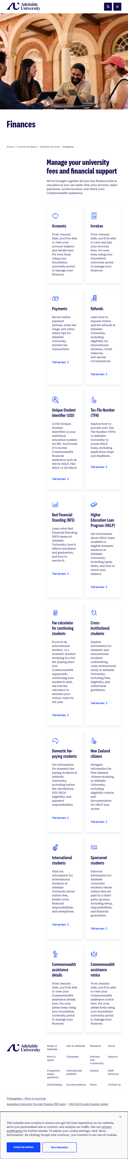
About (111, 1046)
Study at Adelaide (52, 1048)
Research (95, 1046)
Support (113, 1056)
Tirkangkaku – (26, 1098)
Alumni (94, 1070)
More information (59, 1147)
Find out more (59, 362)
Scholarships (54, 1084)
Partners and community (97, 1060)
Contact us (114, 1084)
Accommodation (76, 1084)
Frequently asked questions (53, 1074)
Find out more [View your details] (59, 479)
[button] (120, 1117)
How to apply (51, 1058)
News (93, 1084)
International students (74, 1072)
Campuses (72, 1056)
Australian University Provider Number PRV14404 (36, 1104)
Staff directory (113, 1072)
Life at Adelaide (75, 1046)
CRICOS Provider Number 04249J (88, 1104)
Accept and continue (23, 1147)
